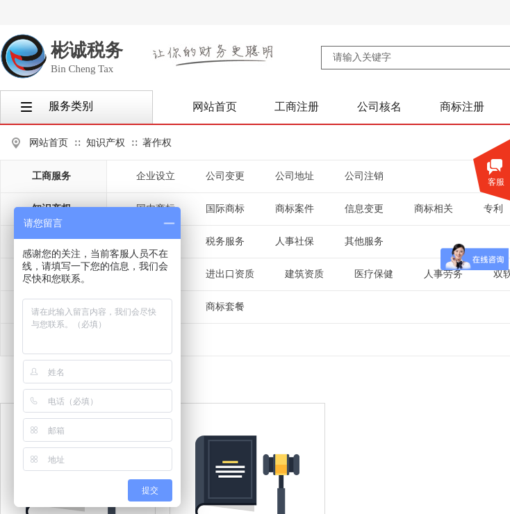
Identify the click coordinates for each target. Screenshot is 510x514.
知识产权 (105, 143)
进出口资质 (230, 274)
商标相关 (433, 209)
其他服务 (364, 241)
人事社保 (294, 241)
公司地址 (294, 176)
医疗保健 (373, 274)
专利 (493, 209)
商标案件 (294, 209)
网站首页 (48, 143)
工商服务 (51, 176)
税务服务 (225, 241)
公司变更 (225, 176)
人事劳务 (443, 274)
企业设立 (155, 176)
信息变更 (364, 209)
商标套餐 (225, 306)
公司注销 (364, 176)
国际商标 (225, 209)
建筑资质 (304, 274)
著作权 (157, 143)
